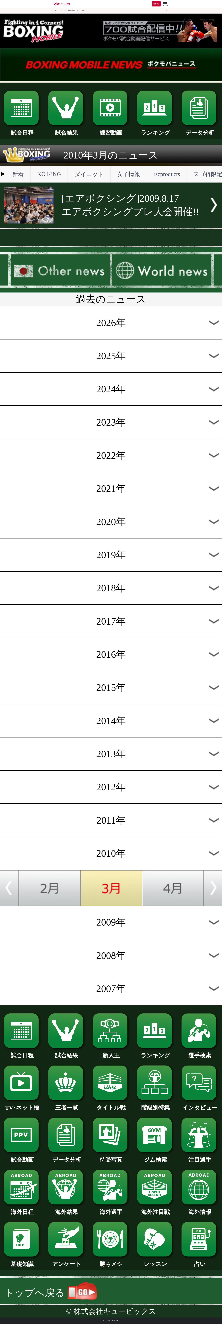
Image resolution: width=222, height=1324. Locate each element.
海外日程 (22, 1209)
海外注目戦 (155, 1209)
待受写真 (111, 1157)
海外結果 (66, 1209)
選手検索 (200, 1053)
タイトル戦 (111, 1105)
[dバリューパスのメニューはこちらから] (165, 4)
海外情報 (200, 1209)
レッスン (155, 1261)
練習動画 (111, 130)
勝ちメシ (111, 1261)
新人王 (111, 1053)
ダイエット (89, 174)
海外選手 (111, 1209)
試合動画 (22, 1157)
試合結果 (66, 130)
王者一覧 (66, 1105)
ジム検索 (155, 1157)
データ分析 (200, 130)
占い (200, 1261)
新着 (18, 174)
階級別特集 (155, 1105)
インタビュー (200, 1105)
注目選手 (200, 1157)
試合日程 (22, 130)
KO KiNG (49, 174)
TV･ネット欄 (22, 1105)
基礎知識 (22, 1261)
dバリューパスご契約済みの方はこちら (70, 10)
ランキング (155, 130)
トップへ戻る (50, 1292)
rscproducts (166, 174)
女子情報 (128, 174)
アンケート (66, 1261)
